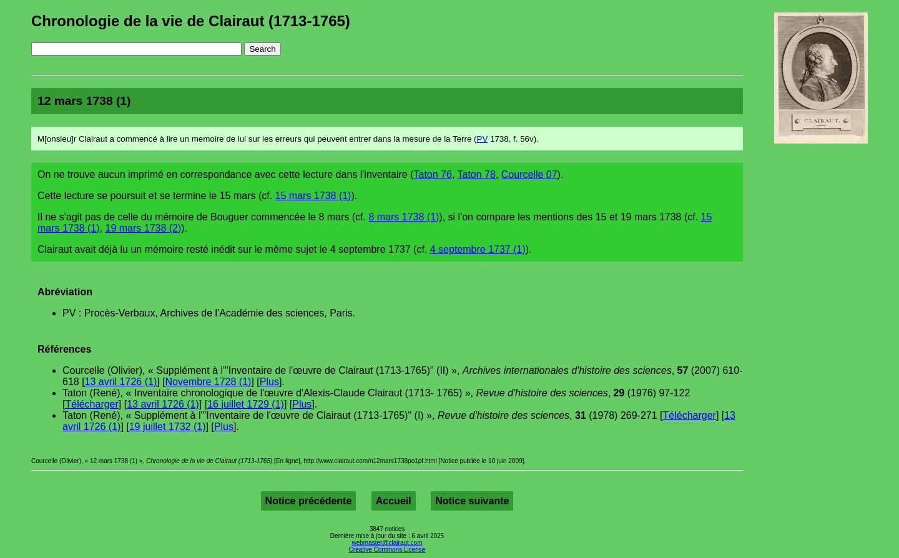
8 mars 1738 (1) (403, 217)
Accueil (393, 501)
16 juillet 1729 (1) (245, 404)
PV (482, 139)
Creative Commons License (387, 549)
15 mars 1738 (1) (313, 195)
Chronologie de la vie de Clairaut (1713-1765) (190, 20)
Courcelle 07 (529, 174)
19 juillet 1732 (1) (167, 426)
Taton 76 (433, 174)
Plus (269, 381)
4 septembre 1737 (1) (478, 249)
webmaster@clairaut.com (387, 542)
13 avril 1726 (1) (121, 381)
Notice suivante (472, 501)
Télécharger (91, 404)
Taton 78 (477, 174)
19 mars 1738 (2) (143, 228)
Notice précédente (308, 501)
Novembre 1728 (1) (208, 381)
